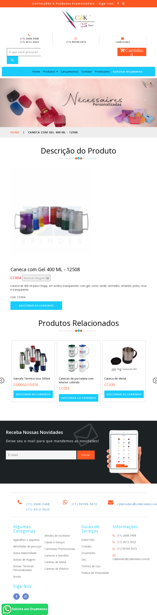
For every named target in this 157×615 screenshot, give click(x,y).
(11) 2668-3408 (29, 38)
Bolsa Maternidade (25, 553)
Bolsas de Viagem (24, 559)
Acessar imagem (36, 278)
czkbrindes (123, 40)
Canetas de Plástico (57, 568)
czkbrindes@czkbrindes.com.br (131, 559)
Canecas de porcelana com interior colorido (76, 380)
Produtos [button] (50, 71)
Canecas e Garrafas (57, 555)
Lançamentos (70, 71)
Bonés (17, 576)
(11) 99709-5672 (76, 42)
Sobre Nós (88, 540)
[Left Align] (12, 60)
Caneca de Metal (115, 378)
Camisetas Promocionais (60, 549)
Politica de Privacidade (95, 573)
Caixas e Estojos (55, 542)
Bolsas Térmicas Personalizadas (23, 568)
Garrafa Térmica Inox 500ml (31, 378)
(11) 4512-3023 (29, 42)
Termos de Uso (91, 566)
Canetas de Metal (55, 562)
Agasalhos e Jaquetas (26, 540)
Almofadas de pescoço (27, 546)
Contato (87, 71)
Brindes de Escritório (57, 535)
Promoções (102, 71)
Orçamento (88, 553)
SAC (83, 559)
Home (36, 71)
